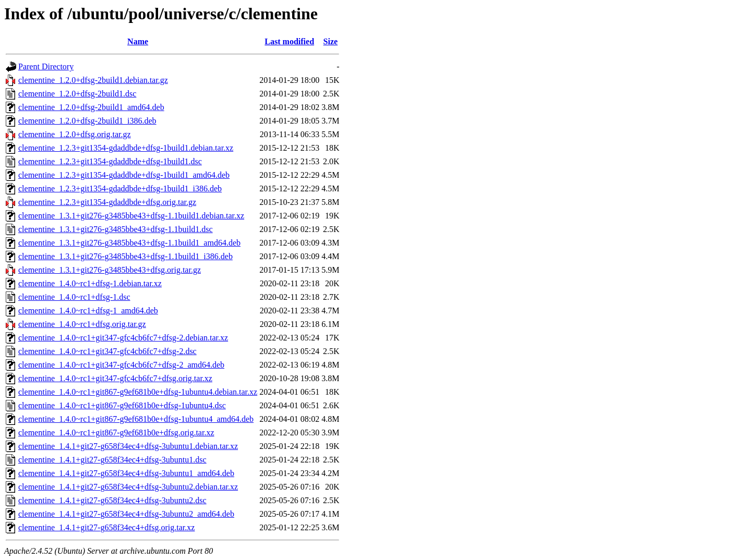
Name (137, 41)
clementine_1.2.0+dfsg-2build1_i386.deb (87, 120)
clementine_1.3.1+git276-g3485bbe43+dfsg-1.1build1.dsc (115, 229)
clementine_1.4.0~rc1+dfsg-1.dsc (74, 297)
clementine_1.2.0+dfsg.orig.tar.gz (74, 134)
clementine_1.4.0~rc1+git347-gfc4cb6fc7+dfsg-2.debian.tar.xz (123, 337)
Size (330, 41)
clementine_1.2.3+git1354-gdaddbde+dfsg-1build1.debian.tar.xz (125, 147)
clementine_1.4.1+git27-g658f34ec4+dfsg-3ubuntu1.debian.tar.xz (128, 446)
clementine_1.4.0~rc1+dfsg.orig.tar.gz (82, 324)
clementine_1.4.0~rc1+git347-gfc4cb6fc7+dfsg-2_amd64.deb (121, 364)
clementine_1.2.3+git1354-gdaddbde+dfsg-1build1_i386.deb (120, 188)
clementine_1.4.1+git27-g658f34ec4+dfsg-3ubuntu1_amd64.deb (126, 473)
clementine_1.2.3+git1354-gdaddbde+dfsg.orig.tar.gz (107, 202)
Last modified (289, 41)
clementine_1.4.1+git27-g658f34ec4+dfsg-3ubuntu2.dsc (112, 500)
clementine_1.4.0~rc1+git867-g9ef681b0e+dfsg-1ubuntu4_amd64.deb (136, 419)
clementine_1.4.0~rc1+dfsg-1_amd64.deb (88, 310)
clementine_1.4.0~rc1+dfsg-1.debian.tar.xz (90, 283)
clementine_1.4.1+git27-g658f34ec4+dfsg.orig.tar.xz (106, 527)
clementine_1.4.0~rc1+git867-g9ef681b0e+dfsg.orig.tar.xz (116, 432)
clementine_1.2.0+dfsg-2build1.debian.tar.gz (93, 80)
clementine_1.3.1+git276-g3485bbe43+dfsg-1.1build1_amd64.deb (129, 242)
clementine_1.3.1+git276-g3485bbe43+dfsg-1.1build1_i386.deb (125, 256)
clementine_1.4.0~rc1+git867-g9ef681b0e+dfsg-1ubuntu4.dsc (122, 405)
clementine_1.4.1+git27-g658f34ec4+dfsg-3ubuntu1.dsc (112, 459)
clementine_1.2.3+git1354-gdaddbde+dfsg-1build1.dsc (110, 161)
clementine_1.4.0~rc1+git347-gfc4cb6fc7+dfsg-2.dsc (107, 351)
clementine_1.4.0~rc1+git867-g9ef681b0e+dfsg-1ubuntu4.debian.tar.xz (137, 391)
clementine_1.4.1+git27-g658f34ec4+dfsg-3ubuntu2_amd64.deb (126, 513)
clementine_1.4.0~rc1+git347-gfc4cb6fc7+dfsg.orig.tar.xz (115, 378)
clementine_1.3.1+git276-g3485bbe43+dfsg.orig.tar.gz (109, 269)
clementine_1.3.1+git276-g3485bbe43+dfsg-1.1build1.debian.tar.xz (131, 215)
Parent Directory (46, 66)
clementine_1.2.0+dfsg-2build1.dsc (77, 93)
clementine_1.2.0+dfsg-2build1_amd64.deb (91, 107)
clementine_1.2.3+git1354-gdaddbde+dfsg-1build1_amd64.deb (124, 175)
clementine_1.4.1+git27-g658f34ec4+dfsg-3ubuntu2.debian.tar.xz (128, 486)
